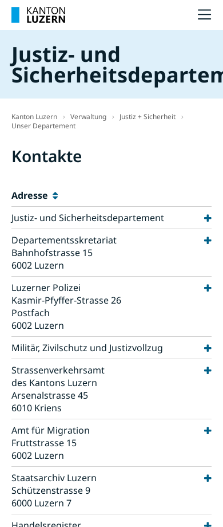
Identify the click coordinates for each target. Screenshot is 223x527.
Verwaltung (88, 116)
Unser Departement (43, 126)
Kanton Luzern (34, 116)
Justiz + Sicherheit (148, 116)
